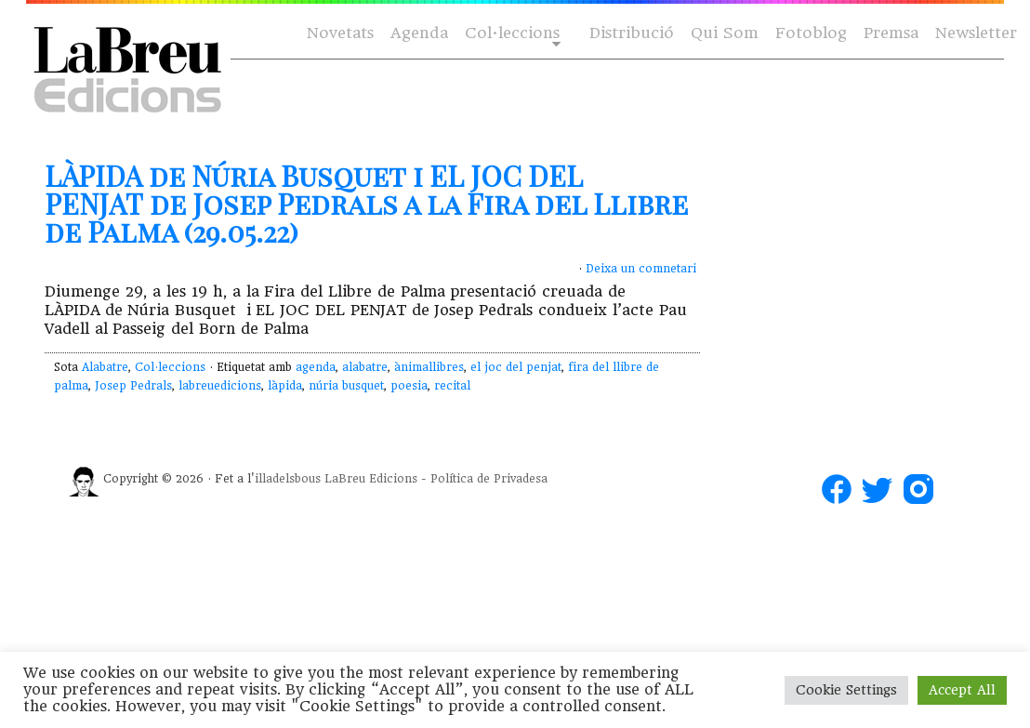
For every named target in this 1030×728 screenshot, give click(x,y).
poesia (409, 385)
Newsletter (976, 33)
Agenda (419, 33)
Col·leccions (511, 34)
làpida (285, 385)
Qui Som (725, 33)
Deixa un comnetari (641, 268)
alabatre (365, 367)
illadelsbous (288, 478)
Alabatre (105, 367)
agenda (316, 367)
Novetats (340, 33)
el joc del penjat (515, 367)
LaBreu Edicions (370, 478)
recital (452, 385)
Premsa (891, 33)
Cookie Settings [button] (846, 689)
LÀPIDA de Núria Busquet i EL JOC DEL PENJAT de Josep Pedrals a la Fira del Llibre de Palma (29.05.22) (366, 203)
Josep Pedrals (133, 385)
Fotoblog (811, 33)
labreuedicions (219, 385)
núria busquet (346, 385)
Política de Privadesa (489, 478)
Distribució (631, 33)
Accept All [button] (962, 689)
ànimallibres (429, 367)
